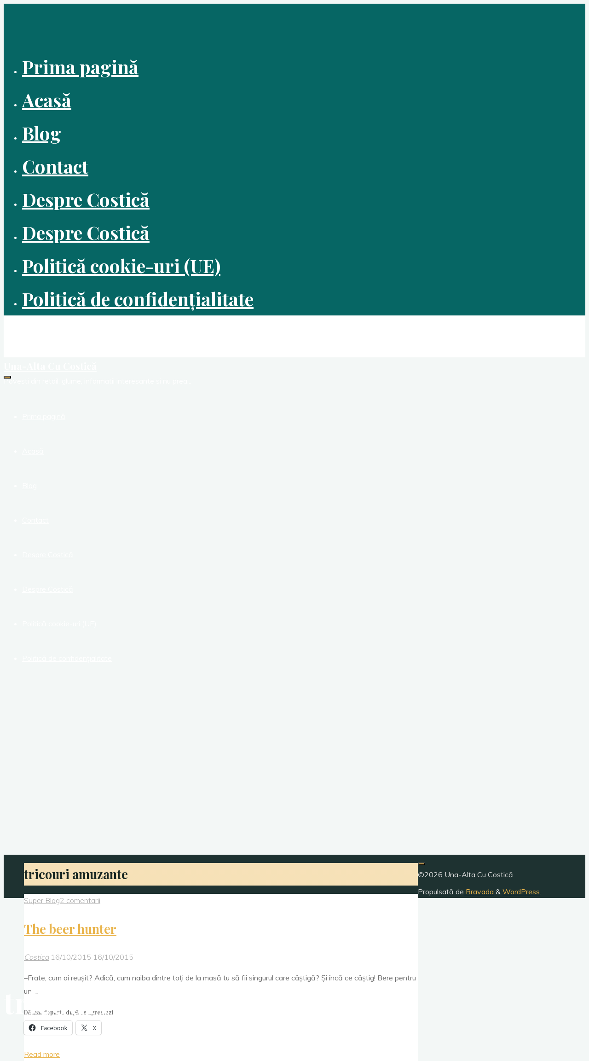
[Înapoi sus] (421, 864)
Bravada (479, 891)
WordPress (521, 891)
